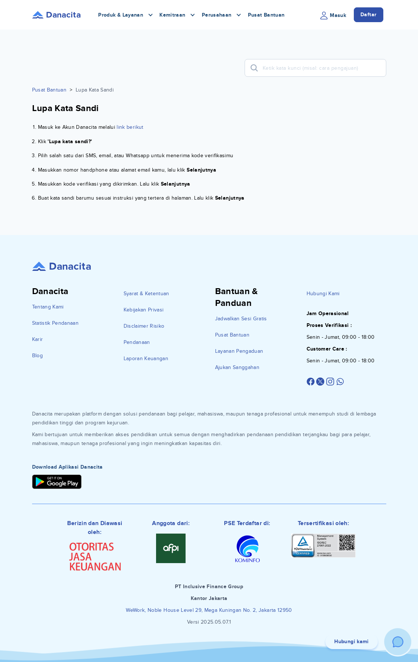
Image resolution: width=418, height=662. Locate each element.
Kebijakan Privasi (144, 310)
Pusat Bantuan (266, 15)
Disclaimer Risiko (144, 326)
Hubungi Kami (323, 293)
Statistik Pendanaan (55, 323)
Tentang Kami (48, 307)
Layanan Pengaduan (239, 351)
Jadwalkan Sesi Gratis (241, 319)
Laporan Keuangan (146, 358)
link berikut (130, 127)
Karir (37, 339)
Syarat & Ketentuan (146, 293)
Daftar (368, 14)
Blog (37, 355)
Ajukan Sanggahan (237, 367)
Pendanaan (137, 342)
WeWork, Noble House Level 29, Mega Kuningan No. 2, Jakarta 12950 (209, 610)
